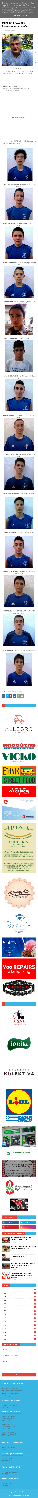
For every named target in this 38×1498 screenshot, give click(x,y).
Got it (25, 16)
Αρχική (11, 1492)
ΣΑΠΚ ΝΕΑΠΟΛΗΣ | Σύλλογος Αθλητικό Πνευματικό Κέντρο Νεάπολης (21, 1275)
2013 (19, 1336)
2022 (19, 1304)
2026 (19, 1290)
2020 (19, 1311)
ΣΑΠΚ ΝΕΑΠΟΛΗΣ (24, 1495)
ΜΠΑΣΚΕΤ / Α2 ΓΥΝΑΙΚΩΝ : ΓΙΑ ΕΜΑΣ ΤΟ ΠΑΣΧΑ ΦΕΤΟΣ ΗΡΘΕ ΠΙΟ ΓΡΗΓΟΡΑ (23, 1265)
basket (14, 691)
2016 (19, 1325)
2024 (19, 1297)
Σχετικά (18, 1492)
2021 (19, 1307)
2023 (19, 1300)
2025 (19, 1293)
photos (19, 691)
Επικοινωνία (25, 1492)
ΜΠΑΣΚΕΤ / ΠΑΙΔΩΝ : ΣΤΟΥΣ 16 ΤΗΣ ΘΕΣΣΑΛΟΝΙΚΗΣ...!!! (23, 1256)
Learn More (16, 16)
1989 (19, 1339)
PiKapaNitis (6, 30)
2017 (19, 1321)
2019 (19, 1314)
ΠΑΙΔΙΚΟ (8, 691)
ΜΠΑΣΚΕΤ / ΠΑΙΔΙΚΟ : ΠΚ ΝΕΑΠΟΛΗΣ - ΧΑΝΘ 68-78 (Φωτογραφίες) (23, 1247)
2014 (19, 1332)
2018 (19, 1318)
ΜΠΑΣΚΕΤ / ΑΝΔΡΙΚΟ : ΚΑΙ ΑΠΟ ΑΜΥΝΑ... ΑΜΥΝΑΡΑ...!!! (21, 1239)
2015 (19, 1328)
